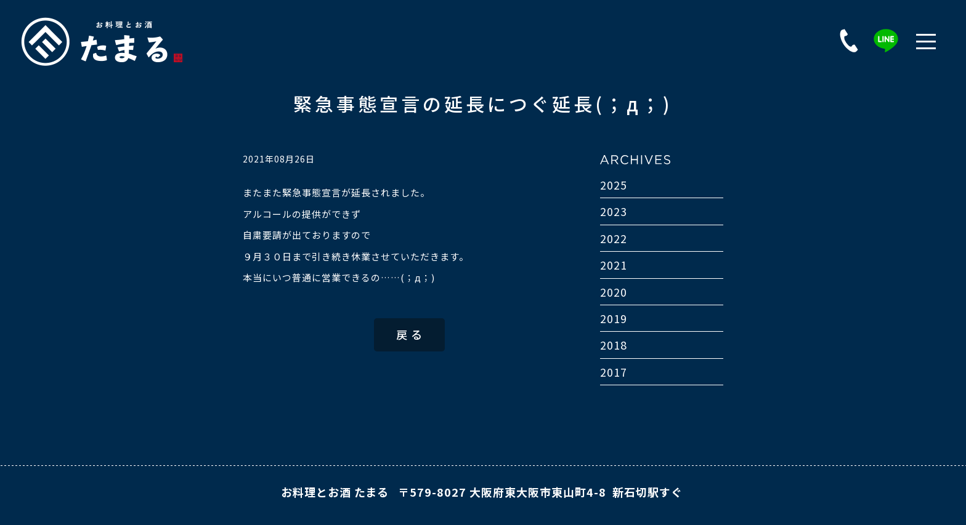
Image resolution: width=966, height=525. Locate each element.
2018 (613, 345)
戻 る (409, 334)
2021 (613, 265)
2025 (613, 185)
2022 (613, 238)
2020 (613, 292)
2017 (613, 372)
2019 (613, 318)
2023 (613, 211)
